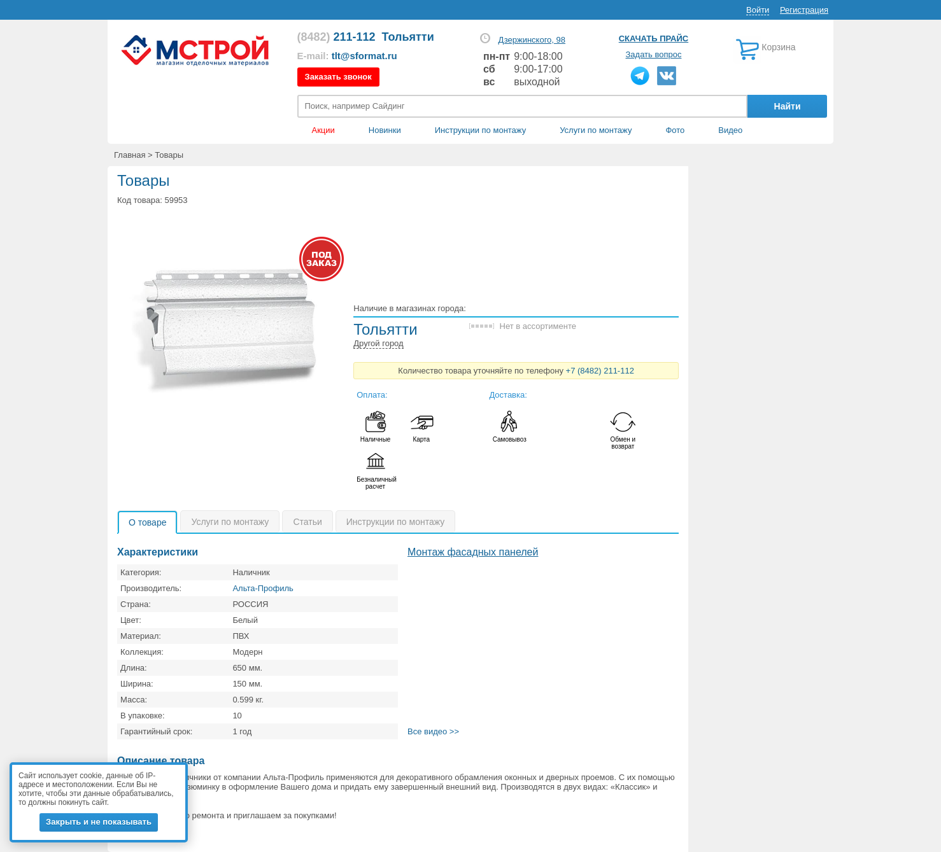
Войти (757, 10)
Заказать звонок (338, 76)
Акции (323, 130)
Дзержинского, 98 (531, 40)
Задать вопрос (654, 54)
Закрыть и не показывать (99, 822)
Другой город (378, 343)
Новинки (385, 130)
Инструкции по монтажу (480, 130)
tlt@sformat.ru (364, 55)
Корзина (778, 47)
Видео (730, 130)
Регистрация (804, 10)
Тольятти (408, 37)
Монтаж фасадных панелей (472, 552)
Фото (674, 130)
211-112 (336, 37)
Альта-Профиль (263, 588)
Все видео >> (433, 731)
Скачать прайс (653, 38)
